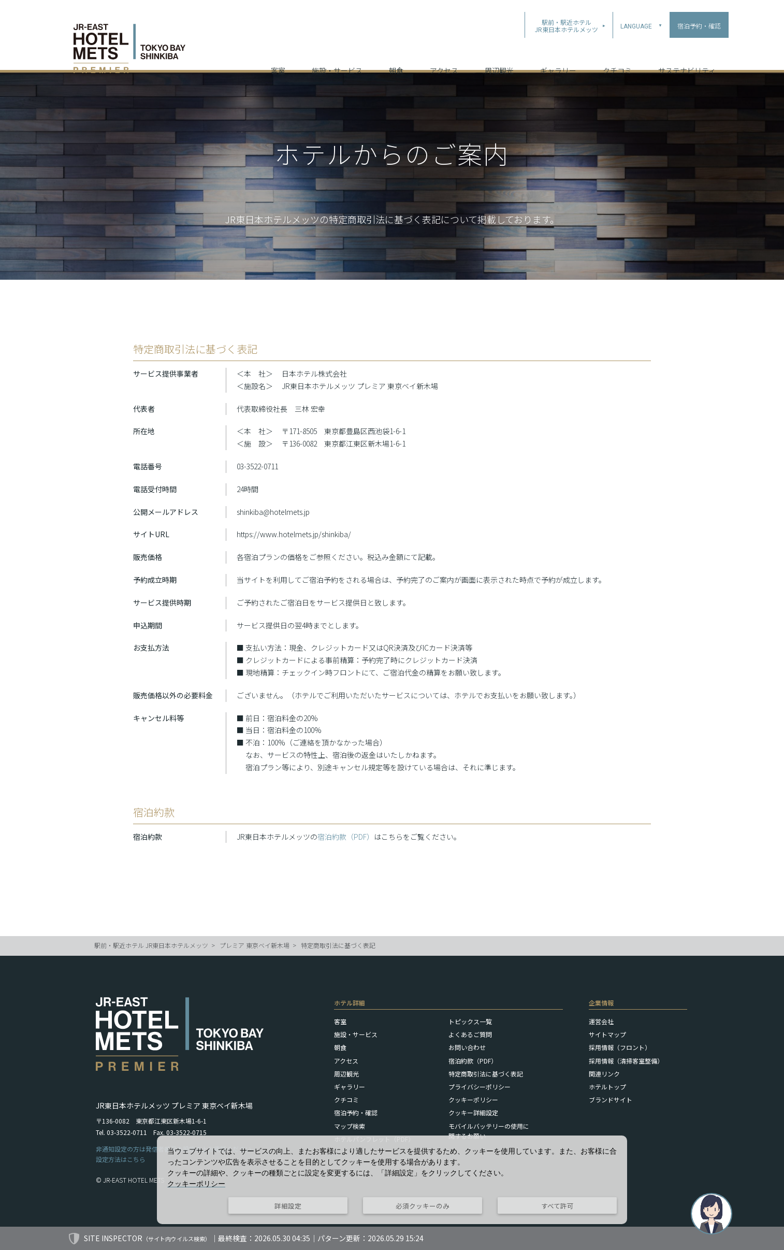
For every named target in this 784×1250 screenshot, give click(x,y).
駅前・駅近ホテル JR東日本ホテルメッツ (151, 945)
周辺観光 (499, 56)
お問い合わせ (467, 1047)
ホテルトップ (607, 1086)
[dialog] (392, 1180)
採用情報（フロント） (620, 1047)
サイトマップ (607, 1034)
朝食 (396, 56)
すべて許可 (557, 1206)
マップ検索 (349, 1126)
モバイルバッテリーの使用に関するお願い (488, 1131)
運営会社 (601, 1021)
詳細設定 (287, 1206)
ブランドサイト (610, 1099)
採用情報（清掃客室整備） (626, 1060)
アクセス (444, 56)
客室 (278, 56)
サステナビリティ (687, 56)
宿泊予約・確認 (356, 1112)
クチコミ (617, 56)
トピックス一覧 (470, 1021)
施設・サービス (337, 56)
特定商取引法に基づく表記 (338, 945)
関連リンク (604, 1073)
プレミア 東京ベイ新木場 (254, 945)
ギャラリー (558, 56)
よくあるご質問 (470, 1034)
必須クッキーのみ (422, 1206)
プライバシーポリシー (479, 1086)
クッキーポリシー (473, 1099)
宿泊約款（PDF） (345, 836)
